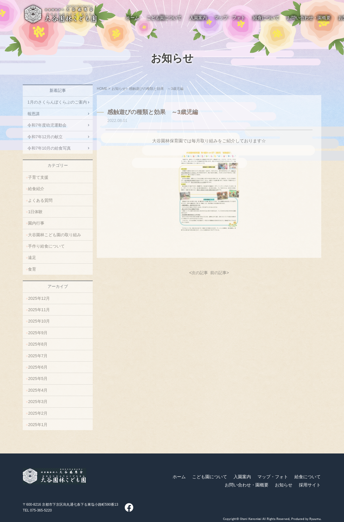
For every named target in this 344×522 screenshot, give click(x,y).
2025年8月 (38, 344)
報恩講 (33, 113)
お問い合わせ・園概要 (246, 485)
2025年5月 (38, 378)
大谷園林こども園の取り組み (54, 234)
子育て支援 (38, 177)
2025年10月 (39, 321)
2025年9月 (38, 332)
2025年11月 (39, 309)
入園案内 (242, 476)
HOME (102, 89)
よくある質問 (40, 200)
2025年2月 (38, 413)
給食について (307, 476)
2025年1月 (38, 424)
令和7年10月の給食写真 (49, 148)
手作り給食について (46, 246)
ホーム (179, 476)
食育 (32, 269)
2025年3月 (38, 401)
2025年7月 (38, 355)
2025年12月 (39, 298)
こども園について (209, 476)
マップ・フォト (272, 476)
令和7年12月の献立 (45, 136)
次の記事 (200, 272)
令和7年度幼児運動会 (46, 125)
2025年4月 (38, 390)
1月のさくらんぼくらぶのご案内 (57, 102)
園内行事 (36, 223)
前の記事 (218, 272)
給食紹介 (36, 188)
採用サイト (310, 485)
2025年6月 (38, 367)
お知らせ (172, 58)
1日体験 (35, 211)
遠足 (32, 257)
